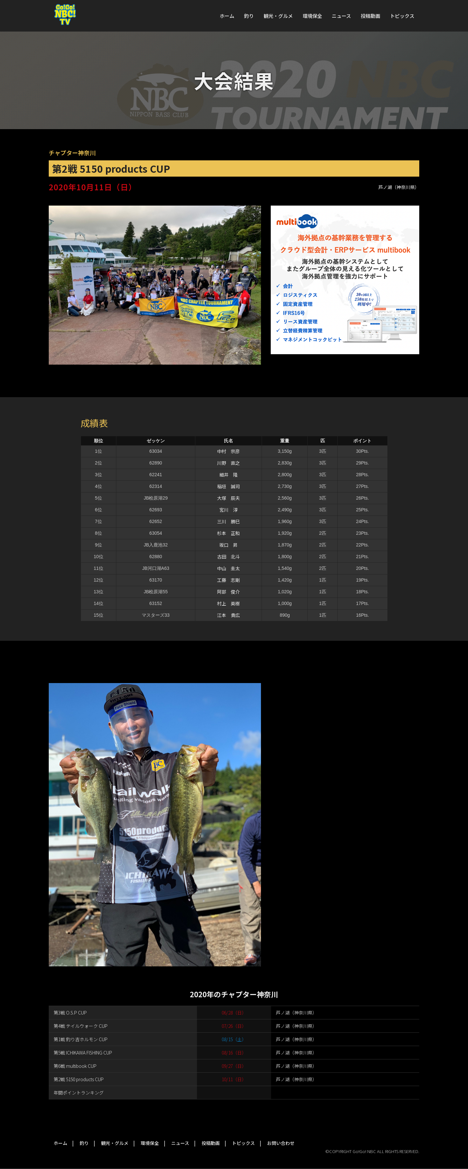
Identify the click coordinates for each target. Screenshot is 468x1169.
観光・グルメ (278, 15)
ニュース (341, 15)
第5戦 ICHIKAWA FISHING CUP (83, 1052)
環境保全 (312, 15)
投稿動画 (370, 15)
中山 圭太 (228, 568)
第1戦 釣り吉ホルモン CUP (81, 1039)
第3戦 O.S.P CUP (70, 1012)
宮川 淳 (228, 509)
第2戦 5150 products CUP (79, 1079)
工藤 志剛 (228, 580)
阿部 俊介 (228, 591)
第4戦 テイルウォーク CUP (81, 1026)
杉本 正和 (228, 533)
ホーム (227, 15)
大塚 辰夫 (228, 498)
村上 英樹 (228, 603)
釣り (249, 15)
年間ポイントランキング (79, 1092)
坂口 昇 (228, 545)
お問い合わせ (280, 1143)
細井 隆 (228, 474)
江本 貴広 (228, 615)
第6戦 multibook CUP (75, 1066)
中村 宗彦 (228, 451)
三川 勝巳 (228, 521)
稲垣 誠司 (228, 486)
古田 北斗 (228, 556)
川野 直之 (228, 463)
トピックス (402, 15)
